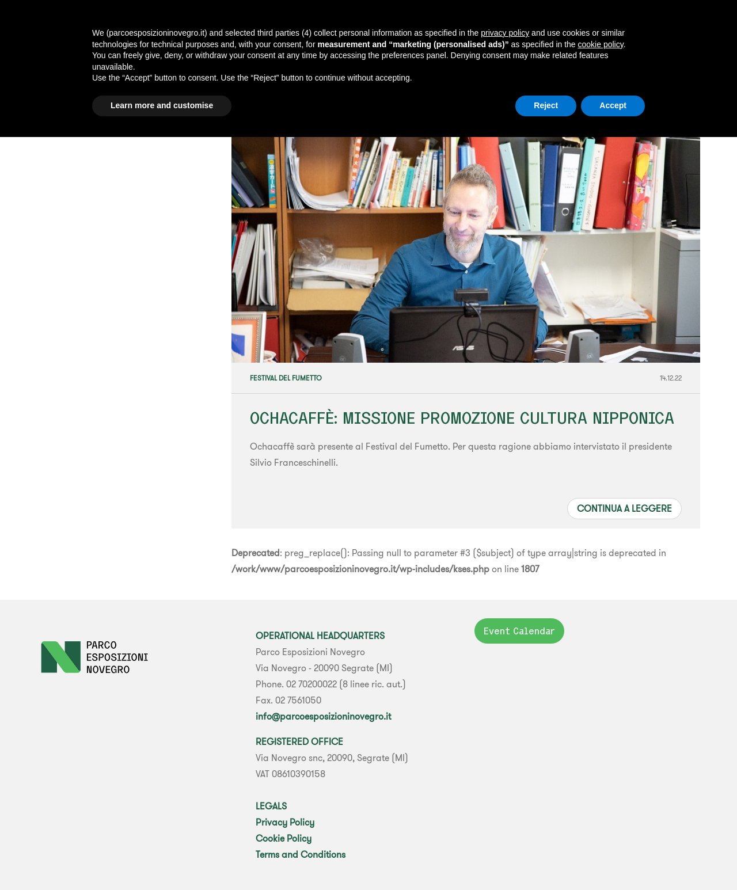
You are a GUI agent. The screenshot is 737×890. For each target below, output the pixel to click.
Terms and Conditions (300, 854)
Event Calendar (519, 631)
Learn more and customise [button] (162, 105)
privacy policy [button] (505, 32)
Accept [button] (612, 105)
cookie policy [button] (601, 44)
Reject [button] (546, 105)
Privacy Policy (285, 822)
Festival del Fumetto (286, 378)
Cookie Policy (283, 838)
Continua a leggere (624, 508)
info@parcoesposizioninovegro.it (323, 716)
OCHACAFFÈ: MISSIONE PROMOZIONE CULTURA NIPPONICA (462, 418)
